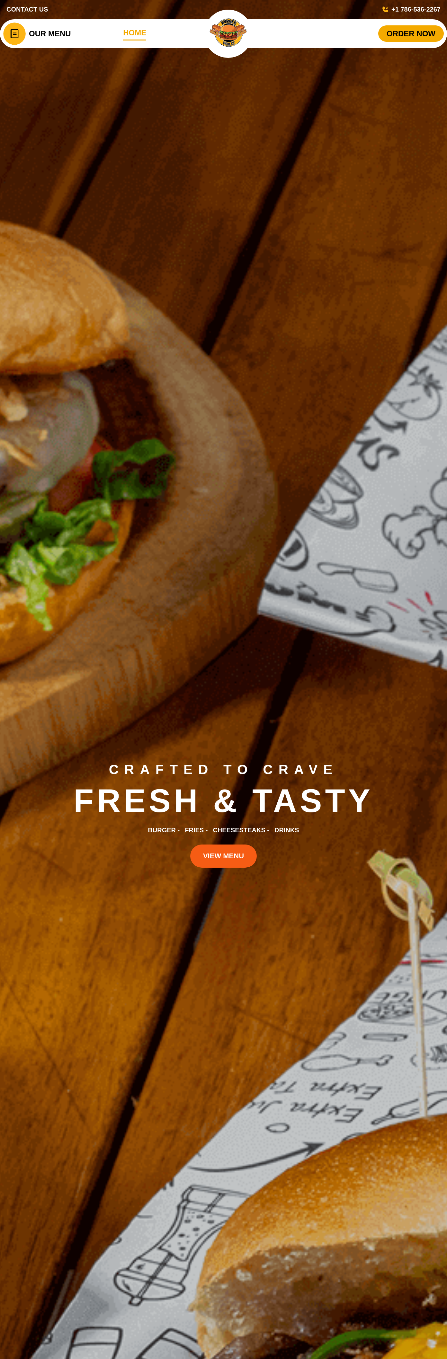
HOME (134, 32)
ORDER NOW (411, 33)
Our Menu (50, 33)
